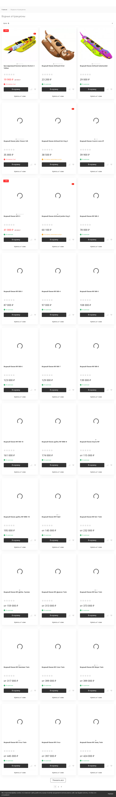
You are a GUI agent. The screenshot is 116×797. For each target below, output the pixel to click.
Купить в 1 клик (20, 96)
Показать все (58, 780)
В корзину (16, 89)
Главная (4, 10)
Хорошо (110, 794)
